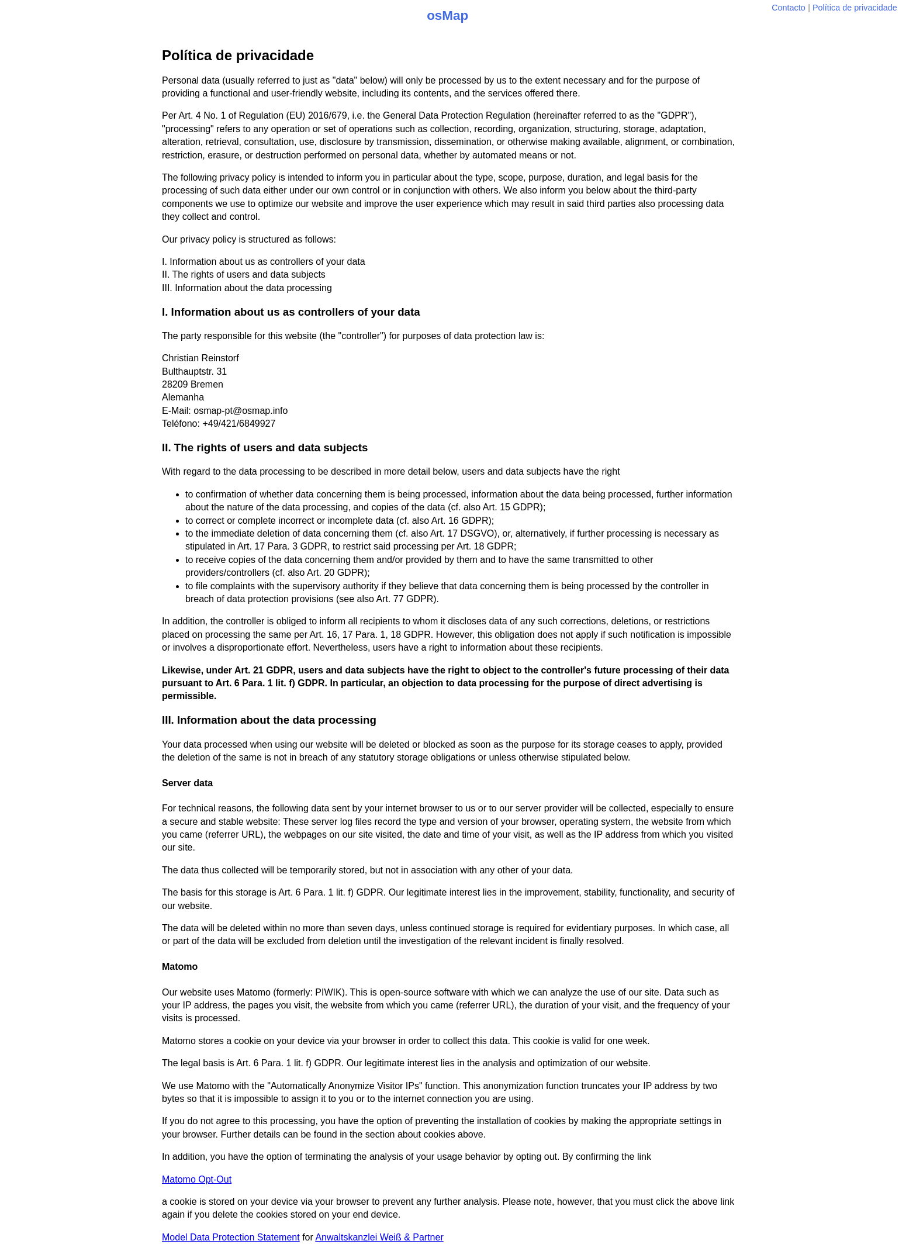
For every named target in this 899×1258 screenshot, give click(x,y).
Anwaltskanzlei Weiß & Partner (379, 1237)
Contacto (788, 7)
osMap (447, 15)
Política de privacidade (854, 7)
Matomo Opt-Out (196, 1179)
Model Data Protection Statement (231, 1237)
